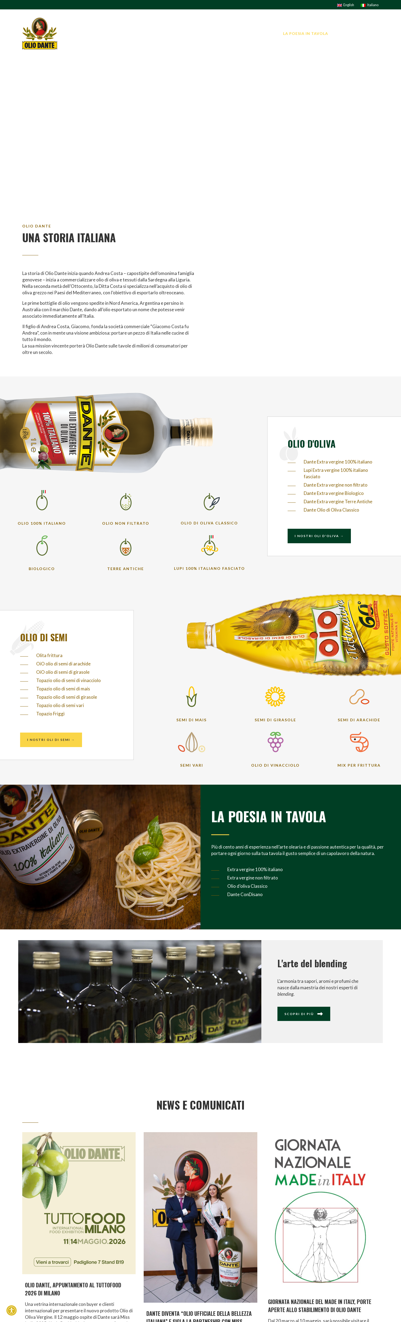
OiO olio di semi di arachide (63, 664)
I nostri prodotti (254, 33)
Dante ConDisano (245, 894)
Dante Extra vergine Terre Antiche (338, 501)
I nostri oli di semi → (51, 740)
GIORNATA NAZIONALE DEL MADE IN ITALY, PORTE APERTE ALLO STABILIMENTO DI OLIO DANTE (319, 1306)
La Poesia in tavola (305, 33)
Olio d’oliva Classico (247, 886)
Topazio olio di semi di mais (63, 688)
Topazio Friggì (50, 713)
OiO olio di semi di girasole (63, 672)
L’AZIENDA (189, 33)
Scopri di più (303, 1014)
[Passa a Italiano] (370, 5)
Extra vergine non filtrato (252, 878)
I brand (216, 33)
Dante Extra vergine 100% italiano (338, 462)
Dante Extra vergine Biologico (334, 493)
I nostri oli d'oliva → (319, 536)
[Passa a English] (345, 5)
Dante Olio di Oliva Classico (331, 510)
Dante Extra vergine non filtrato (335, 485)
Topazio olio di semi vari (60, 705)
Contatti (368, 33)
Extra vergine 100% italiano (255, 869)
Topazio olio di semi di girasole (66, 697)
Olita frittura (49, 655)
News (342, 33)
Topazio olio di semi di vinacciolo (68, 680)
